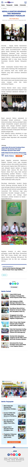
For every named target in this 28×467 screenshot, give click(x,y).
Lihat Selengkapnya (14, 442)
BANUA (4, 275)
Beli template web (20, 459)
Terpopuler (9, 5)
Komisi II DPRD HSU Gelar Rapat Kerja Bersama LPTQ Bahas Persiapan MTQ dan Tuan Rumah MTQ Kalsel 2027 (10, 414)
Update (19, 155)
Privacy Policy (7, 459)
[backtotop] (14, 448)
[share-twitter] (13, 284)
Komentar (14, 287)
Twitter (17, 455)
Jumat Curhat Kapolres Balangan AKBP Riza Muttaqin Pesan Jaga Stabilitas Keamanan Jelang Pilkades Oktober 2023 (14, 269)
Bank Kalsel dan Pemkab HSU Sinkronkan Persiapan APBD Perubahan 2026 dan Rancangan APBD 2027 (10, 407)
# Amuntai (23, 5)
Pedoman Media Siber (13, 458)
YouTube (20, 455)
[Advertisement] (14, 366)
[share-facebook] (10, 284)
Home (3, 5)
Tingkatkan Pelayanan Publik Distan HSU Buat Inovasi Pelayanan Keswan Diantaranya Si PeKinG (10, 435)
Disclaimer (21, 458)
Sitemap (13, 459)
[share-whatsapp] (15, 284)
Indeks (16, 5)
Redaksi (6, 458)
